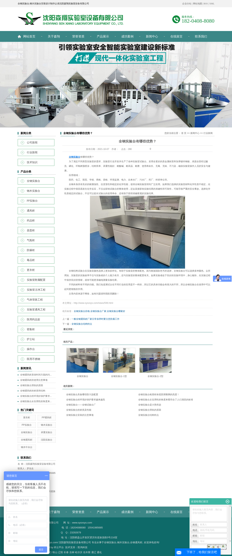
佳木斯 (87, 552)
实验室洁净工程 (36, 289)
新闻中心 (152, 36)
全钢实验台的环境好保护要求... (36, 396)
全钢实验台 (33, 181)
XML (212, 3)
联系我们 (201, 36)
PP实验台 (32, 200)
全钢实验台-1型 (119, 376)
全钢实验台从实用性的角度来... (36, 401)
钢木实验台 (33, 190)
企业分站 (186, 3)
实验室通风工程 (36, 309)
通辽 (93, 552)
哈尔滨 (78, 552)
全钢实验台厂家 (98, 311)
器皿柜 (31, 230)
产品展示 (103, 36)
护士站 (31, 339)
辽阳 (60, 552)
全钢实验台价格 (82, 311)
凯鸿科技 (82, 547)
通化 (99, 552)
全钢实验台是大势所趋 (149, 404)
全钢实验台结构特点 (82, 324)
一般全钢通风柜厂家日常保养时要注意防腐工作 (95, 319)
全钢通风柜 (26, 439)
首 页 (183, 133)
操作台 (31, 349)
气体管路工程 (35, 299)
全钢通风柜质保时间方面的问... (36, 374)
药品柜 (31, 220)
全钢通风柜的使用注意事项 (34, 380)
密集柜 (31, 329)
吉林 (71, 552)
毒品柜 (31, 260)
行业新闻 (32, 152)
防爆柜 (31, 250)
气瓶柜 (31, 240)
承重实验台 (46, 432)
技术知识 (32, 162)
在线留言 (176, 36)
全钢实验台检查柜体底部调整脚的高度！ (158, 394)
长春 (66, 552)
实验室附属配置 (36, 279)
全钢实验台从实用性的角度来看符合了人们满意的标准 (165, 399)
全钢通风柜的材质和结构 (32, 390)
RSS (206, 3)
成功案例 (127, 36)
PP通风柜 (47, 417)
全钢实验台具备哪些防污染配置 (82, 394)
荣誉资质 (78, 36)
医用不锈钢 (33, 359)
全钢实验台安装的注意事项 (80, 415)
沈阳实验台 (46, 439)
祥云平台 (59, 547)
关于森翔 (54, 36)
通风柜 (31, 210)
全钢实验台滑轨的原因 (31, 385)
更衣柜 (31, 270)
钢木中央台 (26, 447)
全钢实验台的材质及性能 (78, 410)
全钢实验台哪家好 (116, 311)
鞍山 (54, 552)
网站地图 (197, 3)
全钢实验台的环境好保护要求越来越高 (85, 399)
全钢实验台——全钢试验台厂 (81, 404)
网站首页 (29, 36)
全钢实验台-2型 (155, 376)
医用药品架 (33, 319)
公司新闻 (32, 142)
